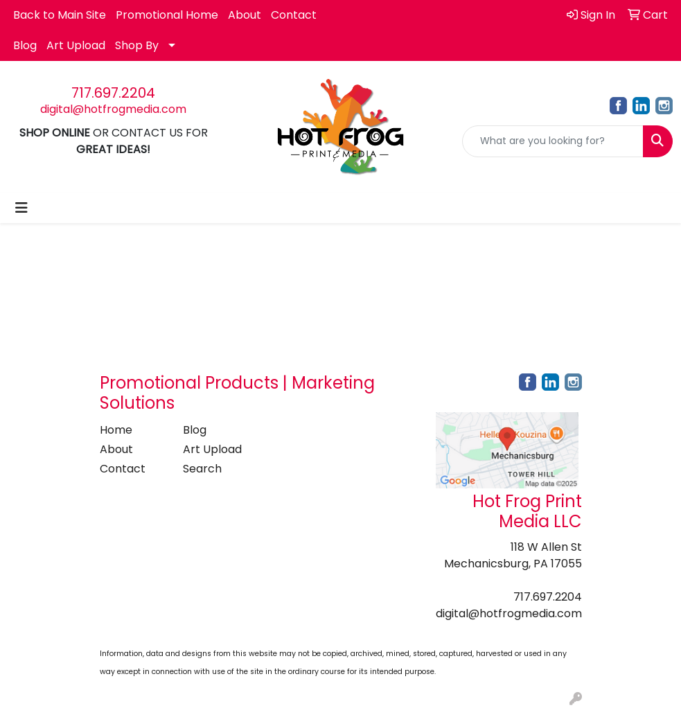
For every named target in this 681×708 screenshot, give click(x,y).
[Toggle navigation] (21, 208)
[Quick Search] (553, 141)
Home (116, 430)
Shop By (137, 45)
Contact (294, 15)
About (244, 15)
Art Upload (75, 45)
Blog (25, 45)
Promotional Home (167, 15)
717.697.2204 (113, 93)
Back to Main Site (59, 15)
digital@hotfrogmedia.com (113, 109)
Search (202, 469)
